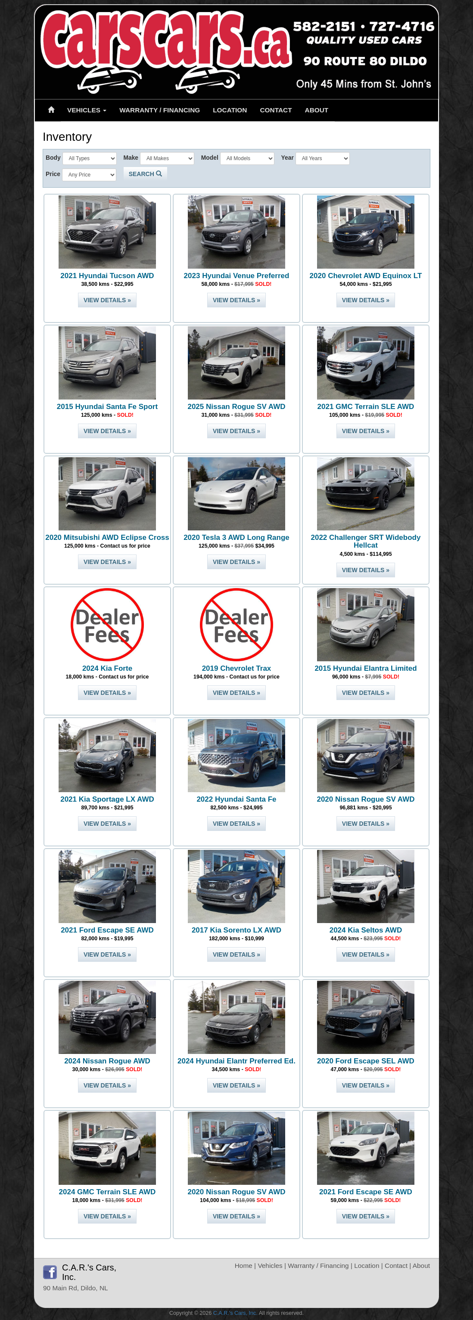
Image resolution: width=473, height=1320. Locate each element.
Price (53, 173)
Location (230, 110)
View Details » (107, 300)
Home (243, 1265)
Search (145, 173)
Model (209, 157)
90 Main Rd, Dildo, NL (75, 1288)
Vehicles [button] (86, 110)
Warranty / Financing (159, 110)
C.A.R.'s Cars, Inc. (235, 1313)
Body (53, 157)
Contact (276, 110)
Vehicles (270, 1265)
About (317, 110)
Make (130, 157)
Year (287, 157)
